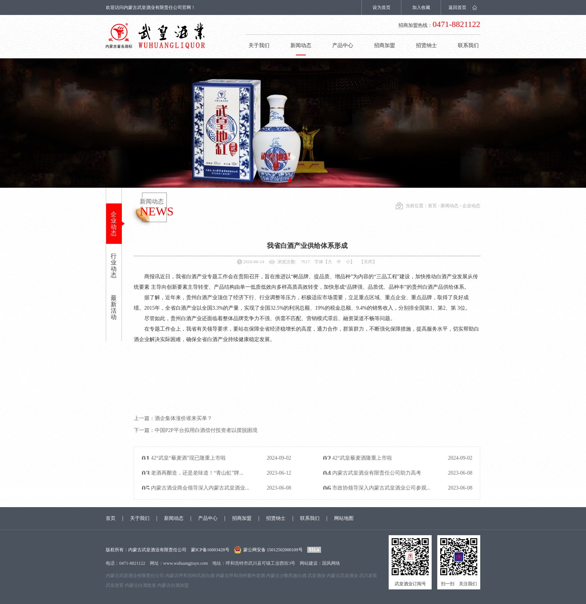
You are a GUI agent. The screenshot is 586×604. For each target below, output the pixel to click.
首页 (432, 205)
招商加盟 (384, 45)
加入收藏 (421, 7)
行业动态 (114, 265)
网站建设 (309, 563)
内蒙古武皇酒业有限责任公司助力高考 (376, 473)
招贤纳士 (426, 45)
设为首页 (382, 7)
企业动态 (114, 223)
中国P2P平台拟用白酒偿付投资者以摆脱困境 (195, 430)
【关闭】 (368, 261)
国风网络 (331, 563)
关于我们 (259, 45)
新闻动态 (300, 45)
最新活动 (114, 307)
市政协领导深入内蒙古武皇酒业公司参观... (381, 488)
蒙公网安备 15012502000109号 (273, 549)
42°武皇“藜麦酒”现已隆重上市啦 (188, 458)
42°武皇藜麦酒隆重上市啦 (362, 458)
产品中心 (342, 45)
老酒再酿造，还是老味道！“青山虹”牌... (197, 473)
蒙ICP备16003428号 (210, 549)
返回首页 (457, 7)
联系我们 (468, 45)
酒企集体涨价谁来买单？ (173, 418)
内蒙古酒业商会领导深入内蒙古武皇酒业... (200, 488)
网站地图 (344, 518)
